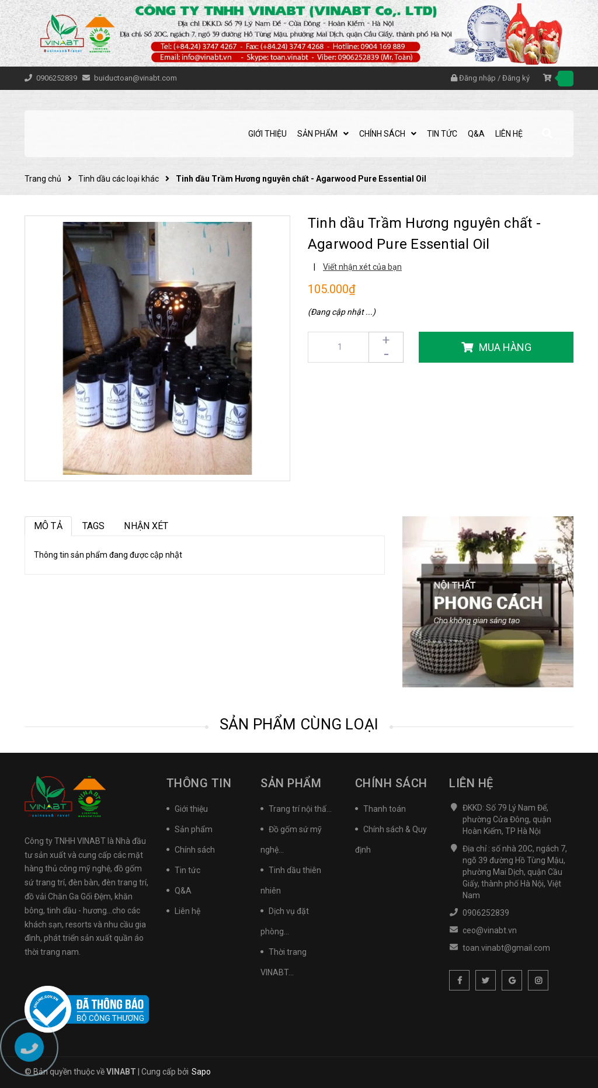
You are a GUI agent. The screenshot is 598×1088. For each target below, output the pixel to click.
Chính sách (195, 849)
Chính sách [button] (391, 783)
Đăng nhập (477, 78)
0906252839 (57, 78)
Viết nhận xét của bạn (362, 267)
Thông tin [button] (199, 783)
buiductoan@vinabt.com (135, 78)
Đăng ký (516, 78)
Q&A (183, 890)
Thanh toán (384, 809)
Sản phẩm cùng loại (299, 724)
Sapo (201, 1071)
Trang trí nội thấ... (300, 809)
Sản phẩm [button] (290, 783)
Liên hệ (187, 911)
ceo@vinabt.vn (490, 930)
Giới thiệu (191, 809)
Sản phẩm (194, 829)
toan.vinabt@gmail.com (506, 948)
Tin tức (187, 870)
